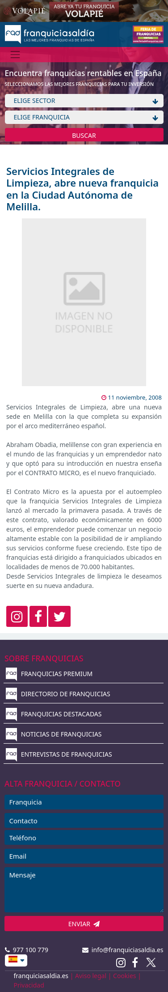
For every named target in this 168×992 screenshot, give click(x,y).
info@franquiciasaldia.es (123, 949)
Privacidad (29, 985)
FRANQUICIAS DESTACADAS (54, 714)
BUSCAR (84, 135)
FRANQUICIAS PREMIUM (49, 673)
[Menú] (15, 54)
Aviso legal (90, 975)
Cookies (124, 975)
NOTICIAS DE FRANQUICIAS (54, 734)
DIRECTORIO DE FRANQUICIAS (58, 694)
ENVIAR (84, 924)
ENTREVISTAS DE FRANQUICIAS (59, 754)
